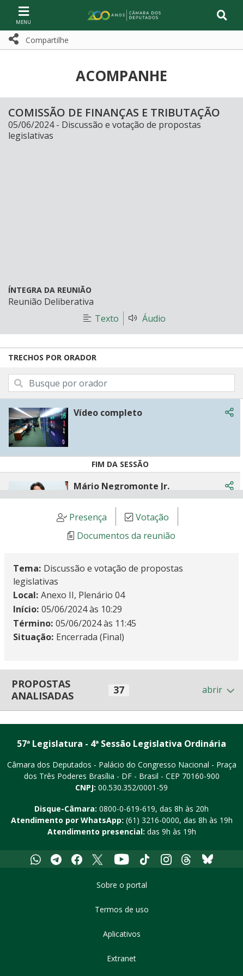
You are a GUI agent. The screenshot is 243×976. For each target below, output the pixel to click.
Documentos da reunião (126, 536)
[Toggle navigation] (222, 15)
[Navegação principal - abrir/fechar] (23, 15)
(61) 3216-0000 (152, 820)
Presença (88, 517)
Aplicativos (122, 934)
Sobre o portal (121, 885)
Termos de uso (122, 909)
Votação (152, 517)
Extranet (121, 958)
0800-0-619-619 (127, 808)
